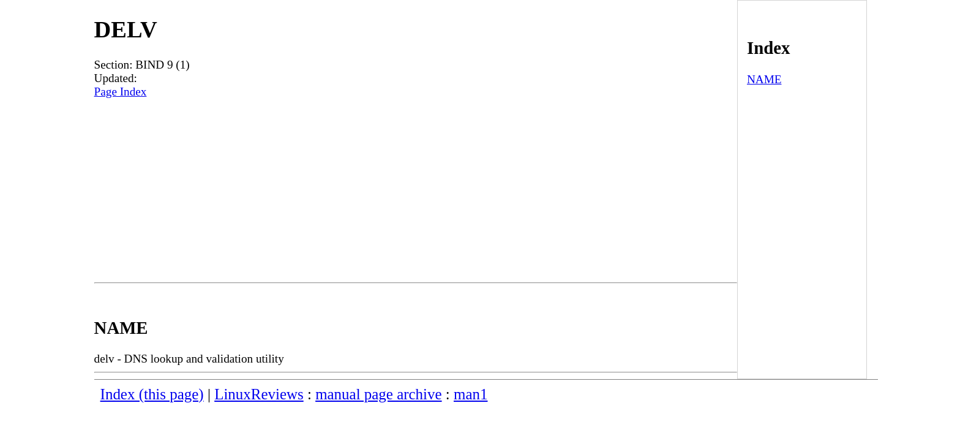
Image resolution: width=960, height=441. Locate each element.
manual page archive (378, 394)
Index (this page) (152, 394)
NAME (764, 79)
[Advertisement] (415, 190)
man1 (470, 394)
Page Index (120, 91)
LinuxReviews (259, 394)
